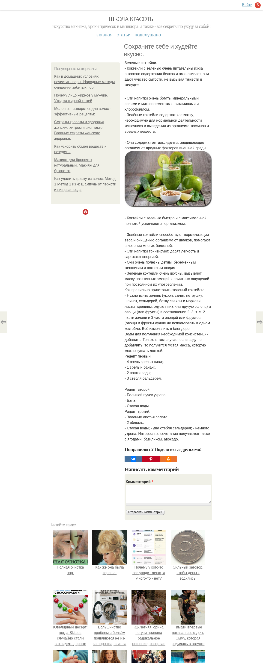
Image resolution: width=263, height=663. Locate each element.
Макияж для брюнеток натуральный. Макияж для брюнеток (76, 165)
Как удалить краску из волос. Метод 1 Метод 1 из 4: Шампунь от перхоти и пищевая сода (85, 184)
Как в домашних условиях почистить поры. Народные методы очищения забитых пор (84, 81)
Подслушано (148, 34)
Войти (247, 5)
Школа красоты (131, 19)
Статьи (123, 34)
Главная (104, 34)
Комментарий (139, 482)
